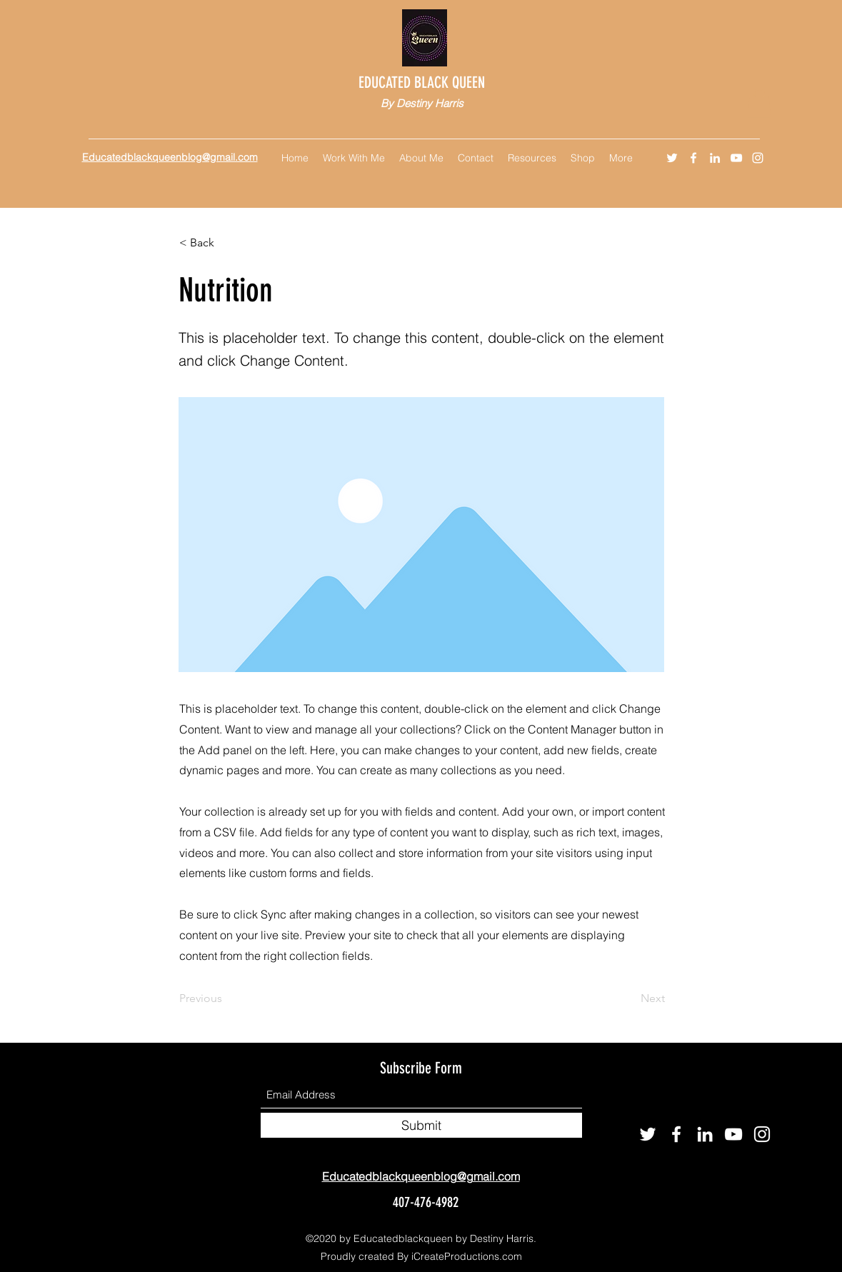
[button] (759, 103)
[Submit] (421, 1125)
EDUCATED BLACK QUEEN (423, 82)
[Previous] (226, 998)
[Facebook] (693, 158)
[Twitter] (672, 158)
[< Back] (226, 243)
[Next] (629, 998)
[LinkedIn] (715, 158)
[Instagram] (758, 158)
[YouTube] (736, 158)
